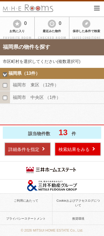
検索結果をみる (74, 149)
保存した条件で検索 (86, 31)
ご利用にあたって (26, 200)
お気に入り (17, 31)
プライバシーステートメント (26, 218)
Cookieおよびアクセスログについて (78, 203)
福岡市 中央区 (37, 97)
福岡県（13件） (24, 73)
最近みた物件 (52, 31)
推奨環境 (78, 218)
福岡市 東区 (36, 85)
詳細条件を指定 (23, 149)
